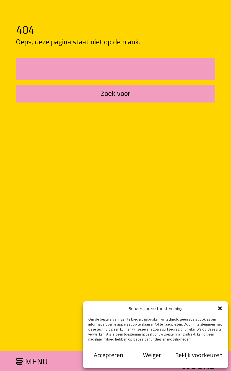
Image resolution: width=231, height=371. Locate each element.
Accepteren (108, 355)
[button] (220, 308)
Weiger (152, 355)
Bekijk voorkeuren (199, 355)
